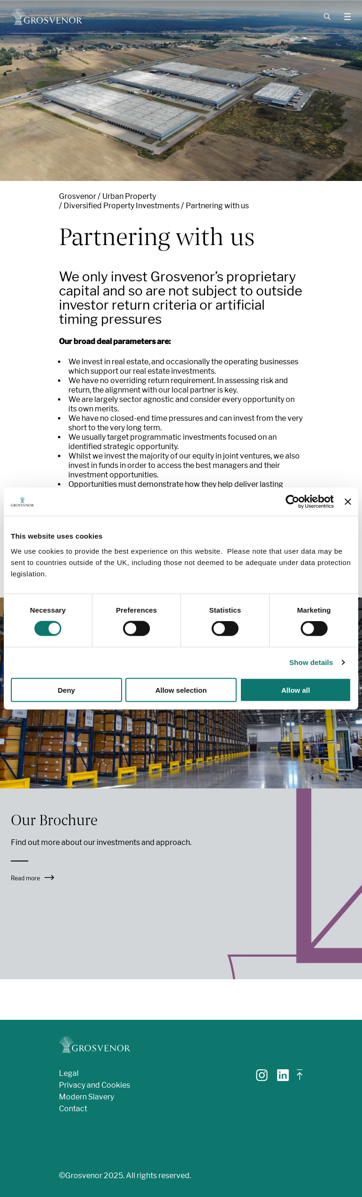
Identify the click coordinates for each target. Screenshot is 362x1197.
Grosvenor (77, 196)
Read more (33, 878)
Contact (73, 1108)
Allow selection (180, 690)
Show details (311, 662)
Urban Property (129, 196)
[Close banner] (348, 502)
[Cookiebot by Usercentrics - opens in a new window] (292, 502)
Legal (69, 1073)
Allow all (295, 690)
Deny (66, 690)
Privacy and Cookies (94, 1085)
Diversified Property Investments (122, 205)
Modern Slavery (86, 1096)
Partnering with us (217, 205)
